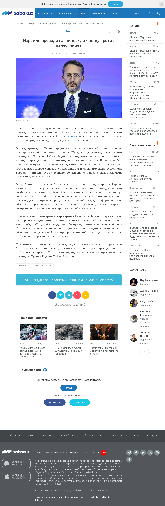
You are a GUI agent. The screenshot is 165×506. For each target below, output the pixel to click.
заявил (72, 136)
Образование (121, 435)
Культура (153, 435)
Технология (99, 13)
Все (144, 352)
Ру (153, 13)
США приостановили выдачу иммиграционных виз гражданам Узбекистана (143, 113)
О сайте (39, 452)
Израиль (22, 265)
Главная (20, 23)
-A (110, 32)
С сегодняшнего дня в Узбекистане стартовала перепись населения (143, 130)
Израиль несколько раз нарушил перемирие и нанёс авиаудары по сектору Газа (32, 352)
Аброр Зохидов (149, 290)
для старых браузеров (64, 496)
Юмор (138, 435)
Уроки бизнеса (68, 435)
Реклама (79, 452)
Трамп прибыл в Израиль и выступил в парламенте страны (104, 350)
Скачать (115, 4)
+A (114, 32)
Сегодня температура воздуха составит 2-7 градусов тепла (141, 214)
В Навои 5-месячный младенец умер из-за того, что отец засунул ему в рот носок (144, 196)
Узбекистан (65, 13)
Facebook (54, 402)
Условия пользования (59, 452)
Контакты (92, 452)
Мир (83, 13)
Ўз (150, 13)
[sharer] (52, 295)
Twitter (80, 402)
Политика (134, 32)
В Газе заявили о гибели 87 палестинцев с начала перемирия (68, 350)
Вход (137, 13)
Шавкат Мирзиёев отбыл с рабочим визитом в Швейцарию (143, 53)
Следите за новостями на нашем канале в (72, 280)
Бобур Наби (147, 301)
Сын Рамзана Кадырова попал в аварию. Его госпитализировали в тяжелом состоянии (142, 161)
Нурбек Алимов (149, 280)
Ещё (115, 13)
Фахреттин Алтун (42, 265)
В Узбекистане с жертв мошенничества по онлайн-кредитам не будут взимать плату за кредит (144, 71)
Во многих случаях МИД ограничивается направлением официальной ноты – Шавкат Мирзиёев (143, 92)
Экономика (48, 435)
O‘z (146, 13)
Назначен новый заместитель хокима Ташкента (141, 178)
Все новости (45, 13)
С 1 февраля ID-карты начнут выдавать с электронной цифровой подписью (142, 254)
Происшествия (137, 188)
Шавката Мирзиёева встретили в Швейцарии (143, 39)
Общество (134, 82)
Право (133, 62)
